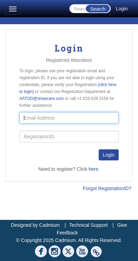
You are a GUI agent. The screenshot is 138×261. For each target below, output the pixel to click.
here (93, 169)
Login (122, 8)
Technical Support (88, 225)
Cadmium (49, 225)
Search (97, 9)
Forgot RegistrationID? (107, 188)
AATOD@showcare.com (41, 98)
